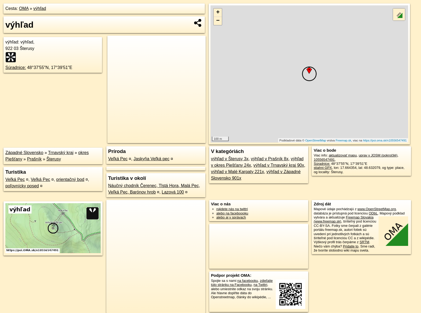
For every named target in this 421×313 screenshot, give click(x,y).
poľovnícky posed (22, 186)
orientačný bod (70, 179)
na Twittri (260, 285)
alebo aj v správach (231, 217)
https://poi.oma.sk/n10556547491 (385, 140)
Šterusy (53, 159)
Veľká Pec (15, 179)
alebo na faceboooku (232, 213)
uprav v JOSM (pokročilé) (378, 155)
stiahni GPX (323, 168)
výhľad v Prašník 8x (269, 158)
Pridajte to (350, 246)
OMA (24, 8)
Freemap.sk (343, 140)
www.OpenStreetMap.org (376, 209)
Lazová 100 (173, 192)
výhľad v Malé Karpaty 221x (237, 171)
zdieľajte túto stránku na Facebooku (242, 283)
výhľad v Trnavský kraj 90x (278, 165)
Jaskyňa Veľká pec (151, 158)
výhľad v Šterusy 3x (230, 158)
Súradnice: (15, 67)
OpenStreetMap (315, 140)
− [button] (218, 21)
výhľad (39, 8)
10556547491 (324, 160)
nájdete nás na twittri (232, 209)
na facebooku (247, 281)
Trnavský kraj (61, 152)
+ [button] (218, 13)
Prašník (34, 159)
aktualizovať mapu (343, 155)
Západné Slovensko (24, 152)
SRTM (364, 242)
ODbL (373, 213)
